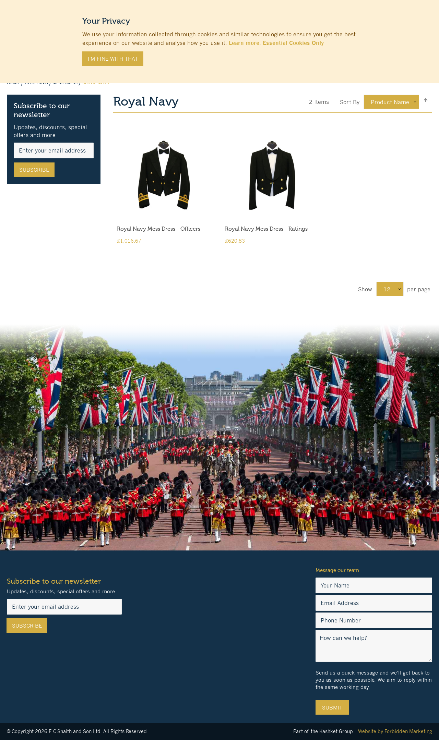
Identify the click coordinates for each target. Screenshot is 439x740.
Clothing (37, 83)
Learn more (244, 42)
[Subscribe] (34, 169)
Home (14, 83)
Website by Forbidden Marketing (395, 731)
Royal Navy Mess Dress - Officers (158, 229)
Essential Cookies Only (293, 42)
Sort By (349, 102)
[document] (219, 38)
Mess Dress (65, 83)
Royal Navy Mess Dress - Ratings (266, 229)
